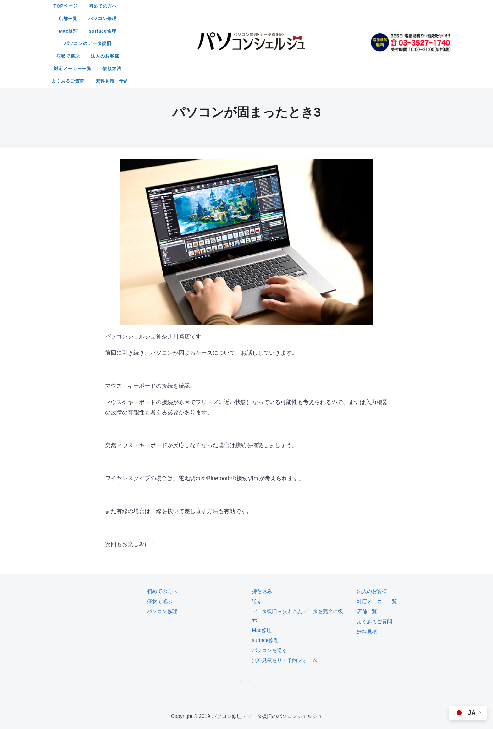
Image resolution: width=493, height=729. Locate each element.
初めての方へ (193, 5)
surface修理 (331, 5)
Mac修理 (296, 5)
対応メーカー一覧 (298, 18)
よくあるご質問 (226, 31)
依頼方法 (337, 18)
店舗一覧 (227, 5)
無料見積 (367, 581)
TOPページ (156, 5)
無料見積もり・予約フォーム (284, 610)
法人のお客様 (254, 18)
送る (257, 551)
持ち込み (262, 541)
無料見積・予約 (270, 31)
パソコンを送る (269, 600)
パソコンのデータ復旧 (170, 18)
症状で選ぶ (216, 18)
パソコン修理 (262, 5)
